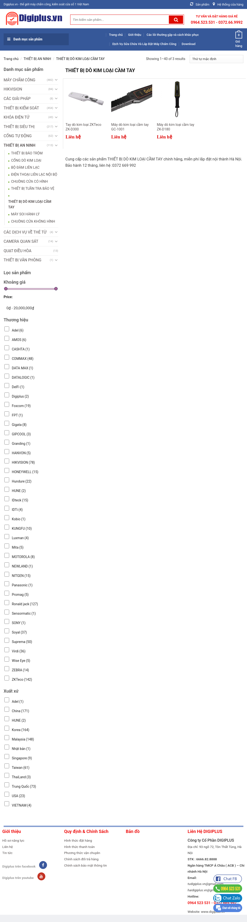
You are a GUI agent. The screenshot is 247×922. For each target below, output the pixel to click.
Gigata (19, 425)
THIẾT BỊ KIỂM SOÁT (21, 108)
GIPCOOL (21, 434)
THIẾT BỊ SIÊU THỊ (19, 126)
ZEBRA (20, 670)
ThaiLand (21, 777)
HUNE (19, 491)
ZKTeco (22, 679)
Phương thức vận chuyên (82, 853)
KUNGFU (22, 528)
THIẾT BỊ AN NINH (37, 59)
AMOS (19, 340)
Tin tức (7, 853)
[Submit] (176, 19)
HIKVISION (13, 89)
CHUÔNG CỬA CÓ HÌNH (29, 182)
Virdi (19, 651)
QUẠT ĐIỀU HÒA (17, 251)
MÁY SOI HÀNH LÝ (25, 214)
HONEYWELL (25, 472)
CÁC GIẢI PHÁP (17, 98)
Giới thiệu (134, 35)
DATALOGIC (23, 377)
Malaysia (23, 739)
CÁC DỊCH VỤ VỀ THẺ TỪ (25, 232)
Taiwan (20, 768)
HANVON (21, 453)
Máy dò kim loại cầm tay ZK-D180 (175, 127)
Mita (17, 547)
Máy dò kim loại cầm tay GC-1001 (130, 127)
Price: (8, 297)
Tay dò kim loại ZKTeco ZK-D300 (83, 127)
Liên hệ (7, 847)
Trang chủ (116, 35)
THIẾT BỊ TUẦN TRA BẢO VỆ (32, 189)
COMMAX (23, 359)
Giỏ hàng (238, 39)
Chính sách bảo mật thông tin (85, 865)
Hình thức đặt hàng (78, 840)
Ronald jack (25, 604)
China (20, 711)
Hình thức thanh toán (79, 847)
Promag (20, 595)
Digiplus (20, 396)
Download (188, 44)
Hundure (22, 481)
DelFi (18, 387)
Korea (20, 730)
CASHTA (21, 349)
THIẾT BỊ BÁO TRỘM (27, 153)
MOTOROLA (23, 557)
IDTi (17, 510)
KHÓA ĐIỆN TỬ (16, 117)
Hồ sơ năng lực (13, 840)
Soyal (19, 632)
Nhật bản (21, 749)
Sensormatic (24, 613)
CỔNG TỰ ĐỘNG (18, 136)
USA (18, 796)
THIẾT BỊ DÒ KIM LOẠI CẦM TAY (29, 204)
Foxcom (21, 406)
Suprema (22, 642)
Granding (21, 444)
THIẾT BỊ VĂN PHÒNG (22, 260)
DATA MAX (22, 368)
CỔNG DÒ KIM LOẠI (26, 161)
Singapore (22, 758)
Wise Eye (21, 661)
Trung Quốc (24, 786)
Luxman (20, 538)
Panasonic (22, 585)
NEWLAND (22, 566)
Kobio (18, 519)
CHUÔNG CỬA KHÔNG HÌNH (33, 221)
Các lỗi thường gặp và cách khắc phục (173, 35)
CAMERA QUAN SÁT (21, 241)
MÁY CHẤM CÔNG (19, 80)
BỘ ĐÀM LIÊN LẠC (25, 168)
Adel (17, 330)
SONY (19, 623)
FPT (17, 415)
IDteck (20, 500)
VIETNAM (21, 805)
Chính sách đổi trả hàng (81, 859)
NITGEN (21, 576)
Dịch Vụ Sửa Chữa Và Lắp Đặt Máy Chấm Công (144, 44)
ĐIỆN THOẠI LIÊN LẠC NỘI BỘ (34, 175)
